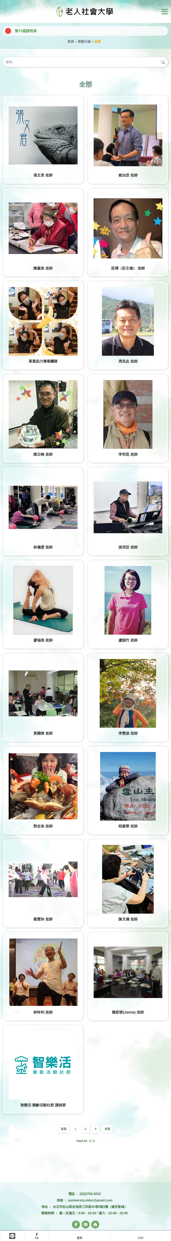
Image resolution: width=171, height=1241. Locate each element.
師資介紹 (84, 41)
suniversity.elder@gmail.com (90, 1200)
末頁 (107, 1128)
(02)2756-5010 (90, 1194)
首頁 (70, 41)
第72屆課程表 (26, 31)
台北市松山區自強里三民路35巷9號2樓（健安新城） (90, 1206)
